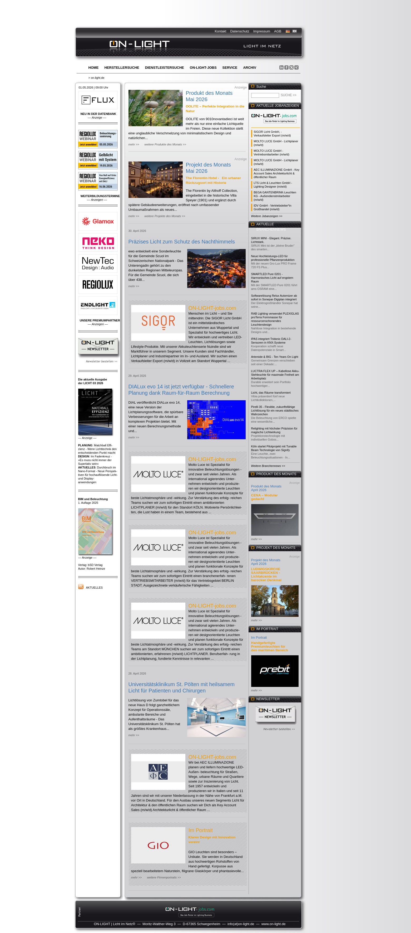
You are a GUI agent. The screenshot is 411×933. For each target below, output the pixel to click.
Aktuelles (94, 587)
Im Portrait (201, 830)
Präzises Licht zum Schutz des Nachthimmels (181, 242)
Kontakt (220, 31)
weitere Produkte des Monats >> (165, 144)
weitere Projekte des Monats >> (164, 216)
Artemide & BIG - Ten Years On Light (274, 356)
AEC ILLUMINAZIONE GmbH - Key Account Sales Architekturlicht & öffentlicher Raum (277, 173)
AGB (277, 31)
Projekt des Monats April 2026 (265, 562)
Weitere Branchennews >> (268, 465)
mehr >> (133, 144)
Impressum (261, 31)
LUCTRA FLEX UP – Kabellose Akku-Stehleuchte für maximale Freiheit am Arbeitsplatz (275, 374)
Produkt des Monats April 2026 (266, 488)
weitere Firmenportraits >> (164, 877)
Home (93, 68)
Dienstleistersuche (164, 68)
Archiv (249, 68)
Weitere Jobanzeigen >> (267, 216)
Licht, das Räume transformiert (271, 392)
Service (229, 68)
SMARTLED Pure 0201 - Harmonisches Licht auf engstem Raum (272, 277)
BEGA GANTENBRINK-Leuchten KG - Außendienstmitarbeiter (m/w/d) (275, 196)
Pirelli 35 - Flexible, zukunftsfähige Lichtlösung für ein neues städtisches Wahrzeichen (275, 410)
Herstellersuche (122, 68)
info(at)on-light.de (240, 924)
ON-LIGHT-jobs (203, 68)
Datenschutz (239, 31)
